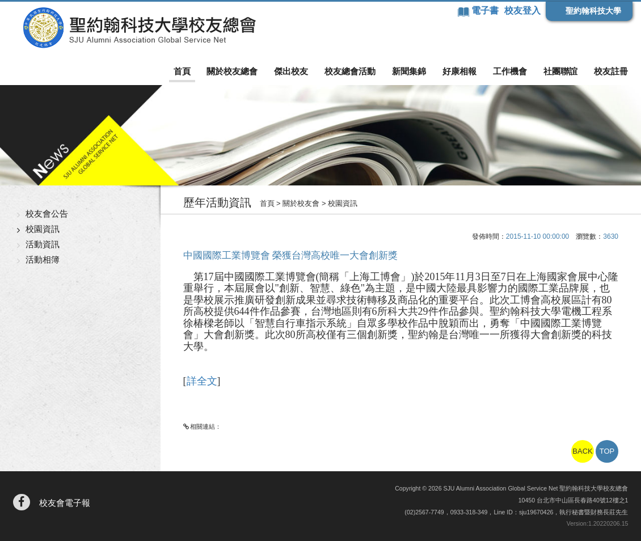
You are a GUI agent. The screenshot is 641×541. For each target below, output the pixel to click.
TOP (607, 451)
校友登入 (522, 10)
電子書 (486, 10)
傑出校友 (291, 71)
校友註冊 (611, 71)
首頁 (182, 71)
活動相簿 (43, 259)
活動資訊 (43, 244)
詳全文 (202, 381)
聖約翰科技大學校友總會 (139, 27)
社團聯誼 (560, 71)
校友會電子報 (64, 502)
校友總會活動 (350, 71)
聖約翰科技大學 (593, 11)
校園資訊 (43, 229)
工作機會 (510, 71)
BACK (582, 451)
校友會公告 (47, 213)
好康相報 (459, 71)
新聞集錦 (409, 71)
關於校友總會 (232, 71)
